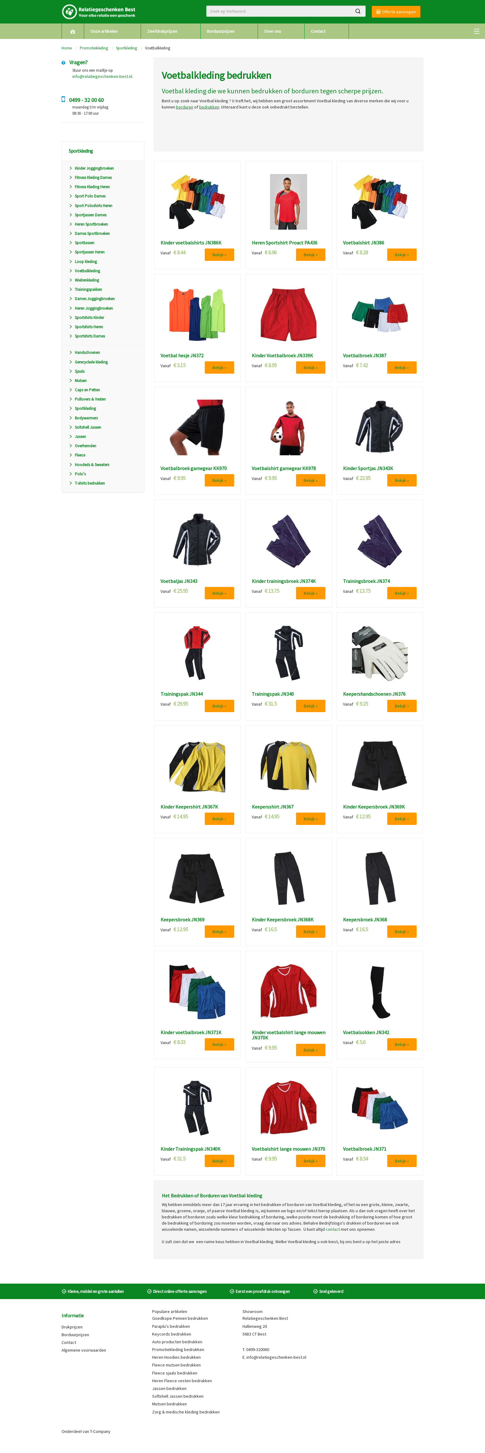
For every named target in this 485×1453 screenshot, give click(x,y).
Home (67, 48)
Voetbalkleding (84, 271)
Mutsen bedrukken (169, 1404)
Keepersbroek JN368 (365, 920)
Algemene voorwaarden (84, 1350)
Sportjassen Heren (87, 252)
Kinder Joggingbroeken (91, 168)
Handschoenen (84, 352)
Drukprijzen (72, 1327)
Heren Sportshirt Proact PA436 (284, 243)
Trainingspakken (85, 289)
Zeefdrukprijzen (162, 31)
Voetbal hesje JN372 (182, 356)
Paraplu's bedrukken (171, 1326)
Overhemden (82, 445)
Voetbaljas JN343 (179, 581)
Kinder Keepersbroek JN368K (283, 920)
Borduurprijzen (220, 31)
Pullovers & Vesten (87, 399)
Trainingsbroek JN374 (366, 581)
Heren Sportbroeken (88, 224)
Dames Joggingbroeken (92, 298)
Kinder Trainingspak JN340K (191, 1149)
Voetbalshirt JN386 (363, 243)
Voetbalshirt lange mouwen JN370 (288, 1149)
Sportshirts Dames (87, 336)
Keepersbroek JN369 (182, 920)
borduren (305, 91)
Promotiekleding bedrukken (178, 1349)
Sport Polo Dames (87, 196)
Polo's (77, 474)
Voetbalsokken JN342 (366, 1032)
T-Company (100, 1431)
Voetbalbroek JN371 (364, 1149)
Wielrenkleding (84, 280)
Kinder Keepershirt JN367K (189, 807)
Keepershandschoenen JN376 (374, 694)
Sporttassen (81, 242)
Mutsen (78, 380)
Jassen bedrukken (169, 1388)
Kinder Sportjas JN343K (368, 468)
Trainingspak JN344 (182, 694)
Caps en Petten (84, 390)
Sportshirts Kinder (86, 317)
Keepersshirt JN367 (273, 807)
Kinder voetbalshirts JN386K (191, 243)
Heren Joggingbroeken (91, 308)
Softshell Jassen (85, 427)
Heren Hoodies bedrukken (176, 1357)
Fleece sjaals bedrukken (174, 1373)
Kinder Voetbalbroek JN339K (282, 356)
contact (333, 1229)
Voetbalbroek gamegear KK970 (194, 468)
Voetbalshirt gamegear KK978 (284, 468)
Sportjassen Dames (87, 215)
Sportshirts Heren (86, 326)
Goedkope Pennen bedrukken (180, 1318)
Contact (318, 31)
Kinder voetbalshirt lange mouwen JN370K (288, 1035)
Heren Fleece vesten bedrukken (182, 1380)
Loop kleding (83, 261)
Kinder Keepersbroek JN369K (374, 807)
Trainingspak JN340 (273, 694)
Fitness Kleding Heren (89, 186)
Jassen (77, 436)
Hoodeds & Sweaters (89, 464)
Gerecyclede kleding (88, 362)
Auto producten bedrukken (177, 1342)
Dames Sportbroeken (89, 233)
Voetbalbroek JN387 (364, 356)
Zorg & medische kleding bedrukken (186, 1412)
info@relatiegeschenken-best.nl (102, 76)
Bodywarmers (83, 418)
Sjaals (76, 371)
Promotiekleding (94, 48)
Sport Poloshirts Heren (90, 205)
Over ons (272, 31)
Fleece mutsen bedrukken (176, 1365)
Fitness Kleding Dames (90, 177)
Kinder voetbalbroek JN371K (191, 1032)
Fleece (77, 455)
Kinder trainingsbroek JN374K (284, 581)
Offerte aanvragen (396, 12)
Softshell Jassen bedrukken (178, 1396)
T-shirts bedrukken (87, 483)
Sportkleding (126, 48)
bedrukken (267, 91)
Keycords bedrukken (171, 1334)
